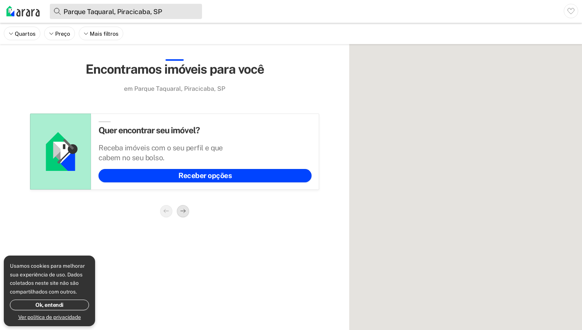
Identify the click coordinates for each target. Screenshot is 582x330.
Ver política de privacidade (49, 317)
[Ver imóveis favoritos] (571, 11)
